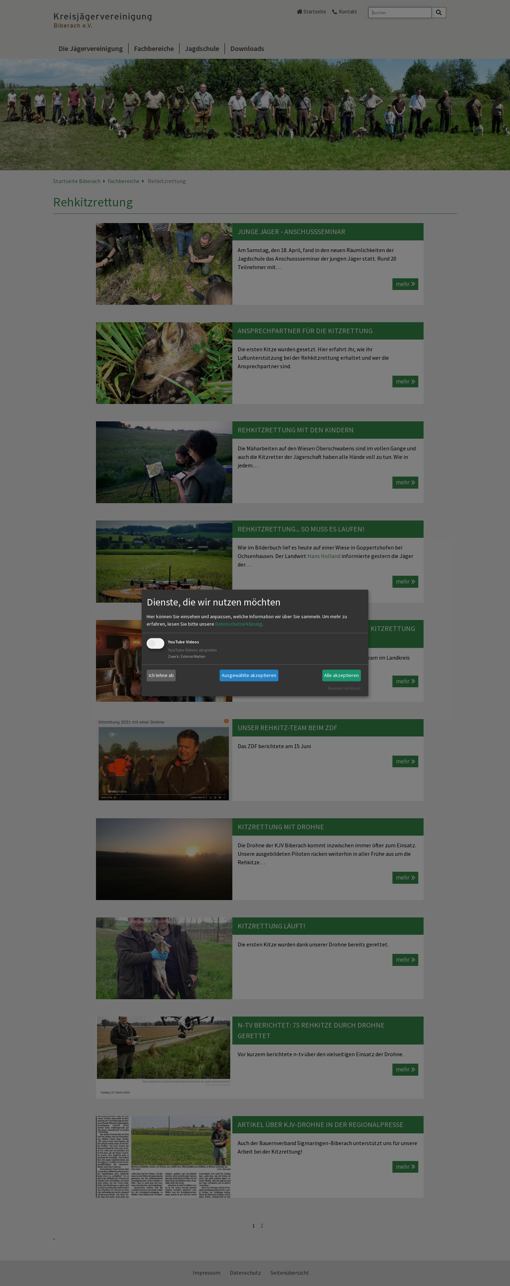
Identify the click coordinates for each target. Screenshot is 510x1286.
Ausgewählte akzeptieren (249, 675)
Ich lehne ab (161, 675)
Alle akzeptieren (341, 675)
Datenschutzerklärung (238, 624)
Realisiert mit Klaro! (344, 688)
